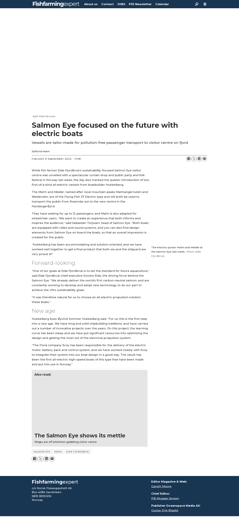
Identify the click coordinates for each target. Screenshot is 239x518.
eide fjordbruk (77, 451)
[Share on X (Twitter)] (193, 158)
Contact (107, 4)
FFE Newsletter (140, 4)
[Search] (197, 4)
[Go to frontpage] (56, 4)
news (58, 451)
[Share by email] (204, 158)
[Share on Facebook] (188, 158)
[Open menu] (205, 4)
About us (91, 4)
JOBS (121, 4)
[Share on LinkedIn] (199, 158)
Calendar (162, 4)
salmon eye (42, 451)
